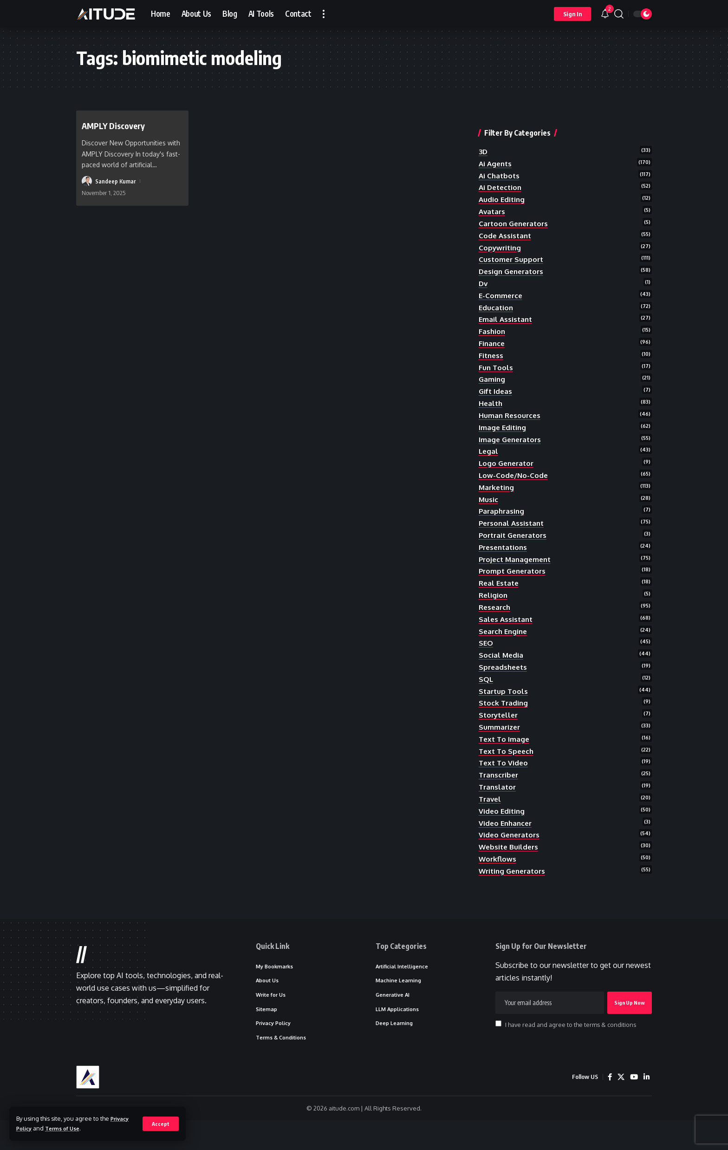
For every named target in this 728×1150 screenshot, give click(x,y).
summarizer (500, 739)
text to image (505, 752)
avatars (493, 196)
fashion (492, 322)
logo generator (508, 461)
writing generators (514, 890)
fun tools (496, 360)
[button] (160, 1123)
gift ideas (496, 386)
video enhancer (507, 840)
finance (492, 335)
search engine (504, 638)
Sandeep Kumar (115, 181)
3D (483, 133)
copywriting (501, 234)
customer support (512, 247)
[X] (620, 1106)
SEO (486, 651)
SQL (486, 688)
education (496, 297)
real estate (500, 588)
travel (491, 815)
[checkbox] (498, 1049)
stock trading (504, 714)
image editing (503, 423)
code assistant (506, 221)
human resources (511, 411)
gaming (492, 373)
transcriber (500, 790)
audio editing (502, 184)
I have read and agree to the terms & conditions (570, 1050)
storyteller (500, 727)
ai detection (502, 171)
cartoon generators (515, 209)
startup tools (504, 701)
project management (517, 562)
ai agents (496, 145)
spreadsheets (504, 676)
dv (483, 272)
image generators (512, 436)
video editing (502, 827)
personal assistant (513, 524)
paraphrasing (502, 512)
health (491, 398)
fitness (492, 348)
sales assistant (507, 625)
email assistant (506, 310)
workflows (498, 878)
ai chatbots (500, 158)
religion (494, 600)
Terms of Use (67, 1128)
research (496, 613)
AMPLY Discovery (120, 124)
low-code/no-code (514, 474)
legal (489, 449)
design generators (513, 259)
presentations (505, 550)
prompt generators (514, 575)
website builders (510, 865)
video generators (511, 853)
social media (501, 663)
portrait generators (515, 537)
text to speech (508, 764)
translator (498, 802)
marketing (497, 486)
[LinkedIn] (646, 1106)
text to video (504, 777)
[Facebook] (608, 1106)
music (489, 499)
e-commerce (501, 284)
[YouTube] (633, 1106)
